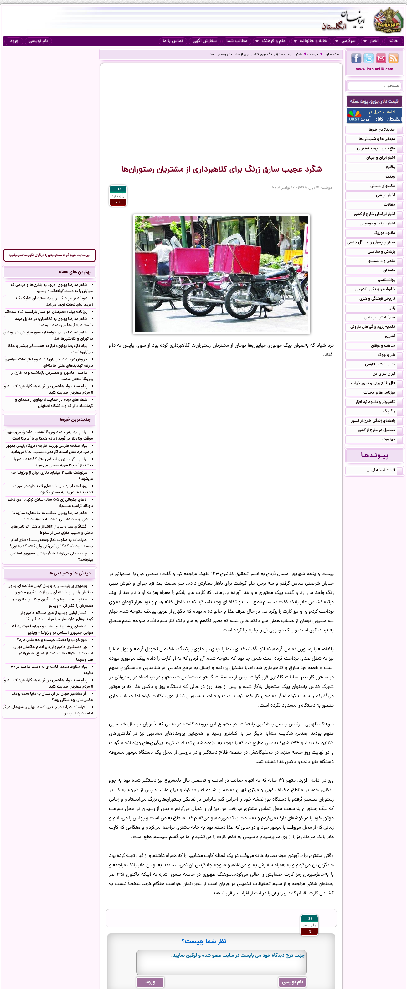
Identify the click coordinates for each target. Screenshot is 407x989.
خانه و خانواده (310, 41)
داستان (393, 271)
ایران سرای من (388, 374)
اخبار (371, 41)
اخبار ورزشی (389, 196)
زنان (396, 308)
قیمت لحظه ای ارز (385, 470)
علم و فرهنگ (270, 41)
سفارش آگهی (205, 41)
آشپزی (394, 336)
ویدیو (394, 177)
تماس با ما (173, 41)
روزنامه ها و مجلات (383, 393)
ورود (14, 41)
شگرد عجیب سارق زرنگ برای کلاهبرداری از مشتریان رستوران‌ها (256, 55)
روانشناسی (390, 280)
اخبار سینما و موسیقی (381, 224)
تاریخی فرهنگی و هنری (381, 299)
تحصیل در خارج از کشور (380, 430)
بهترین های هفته (75, 272)
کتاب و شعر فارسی (384, 365)
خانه (393, 41)
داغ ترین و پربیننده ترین (380, 149)
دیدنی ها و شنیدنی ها (381, 139)
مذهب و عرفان (387, 346)
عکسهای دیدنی (386, 186)
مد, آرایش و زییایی (383, 318)
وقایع (394, 167)
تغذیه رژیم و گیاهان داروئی (376, 327)
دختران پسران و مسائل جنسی (375, 243)
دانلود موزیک (388, 233)
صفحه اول (331, 55)
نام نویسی (38, 41)
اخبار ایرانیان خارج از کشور (378, 214)
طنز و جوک (390, 355)
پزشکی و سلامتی (385, 252)
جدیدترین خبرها (386, 130)
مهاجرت (392, 440)
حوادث (312, 55)
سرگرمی (345, 41)
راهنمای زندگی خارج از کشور (377, 421)
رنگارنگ (393, 412)
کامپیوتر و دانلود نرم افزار (379, 402)
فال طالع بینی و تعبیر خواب (377, 383)
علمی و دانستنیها (385, 261)
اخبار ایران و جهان (384, 158)
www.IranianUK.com (374, 70)
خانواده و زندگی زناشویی (379, 289)
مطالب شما (236, 41)
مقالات (393, 205)
